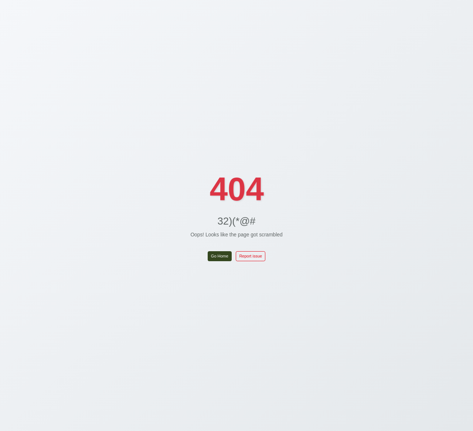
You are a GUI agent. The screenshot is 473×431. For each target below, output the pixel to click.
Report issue (250, 256)
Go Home (219, 256)
